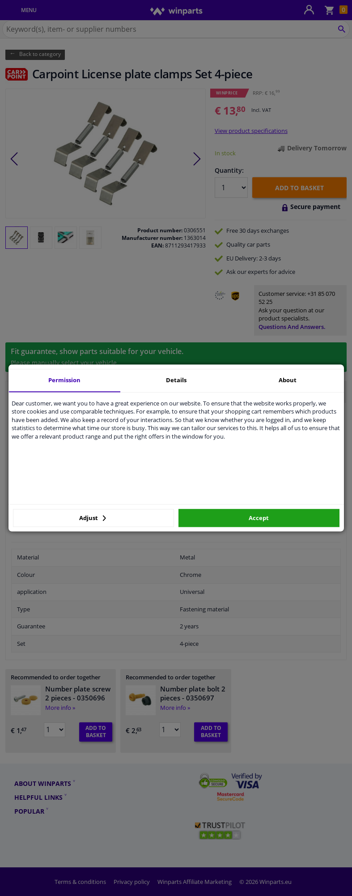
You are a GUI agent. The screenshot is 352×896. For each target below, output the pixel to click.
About (288, 380)
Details (176, 380)
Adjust (92, 518)
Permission (64, 380)
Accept (259, 518)
